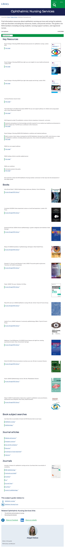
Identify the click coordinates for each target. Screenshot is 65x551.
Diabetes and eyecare (10, 438)
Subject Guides (14, 17)
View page (7, 48)
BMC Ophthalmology (10, 470)
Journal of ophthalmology (11, 490)
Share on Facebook (9, 520)
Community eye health (10, 473)
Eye (6, 480)
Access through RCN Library (12, 192)
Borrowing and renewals (11, 515)
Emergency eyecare (10, 441)
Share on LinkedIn (29, 520)
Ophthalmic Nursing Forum (11, 504)
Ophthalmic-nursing (10, 501)
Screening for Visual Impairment (13, 451)
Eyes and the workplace (11, 444)
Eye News (7, 486)
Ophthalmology (9, 425)
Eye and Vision (8, 483)
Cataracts (7, 455)
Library (8, 17)
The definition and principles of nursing (14, 513)
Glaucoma (7, 448)
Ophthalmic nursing (10, 421)
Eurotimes (7, 476)
